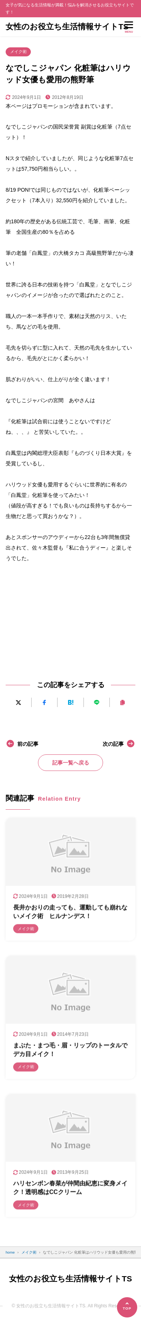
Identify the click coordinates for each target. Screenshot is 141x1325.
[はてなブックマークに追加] (70, 702)
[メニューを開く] (129, 26)
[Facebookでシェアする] (44, 702)
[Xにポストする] (18, 702)
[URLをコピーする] (122, 702)
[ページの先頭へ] (127, 1307)
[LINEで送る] (96, 702)
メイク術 (18, 51)
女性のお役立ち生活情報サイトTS (67, 26)
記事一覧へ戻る (70, 763)
